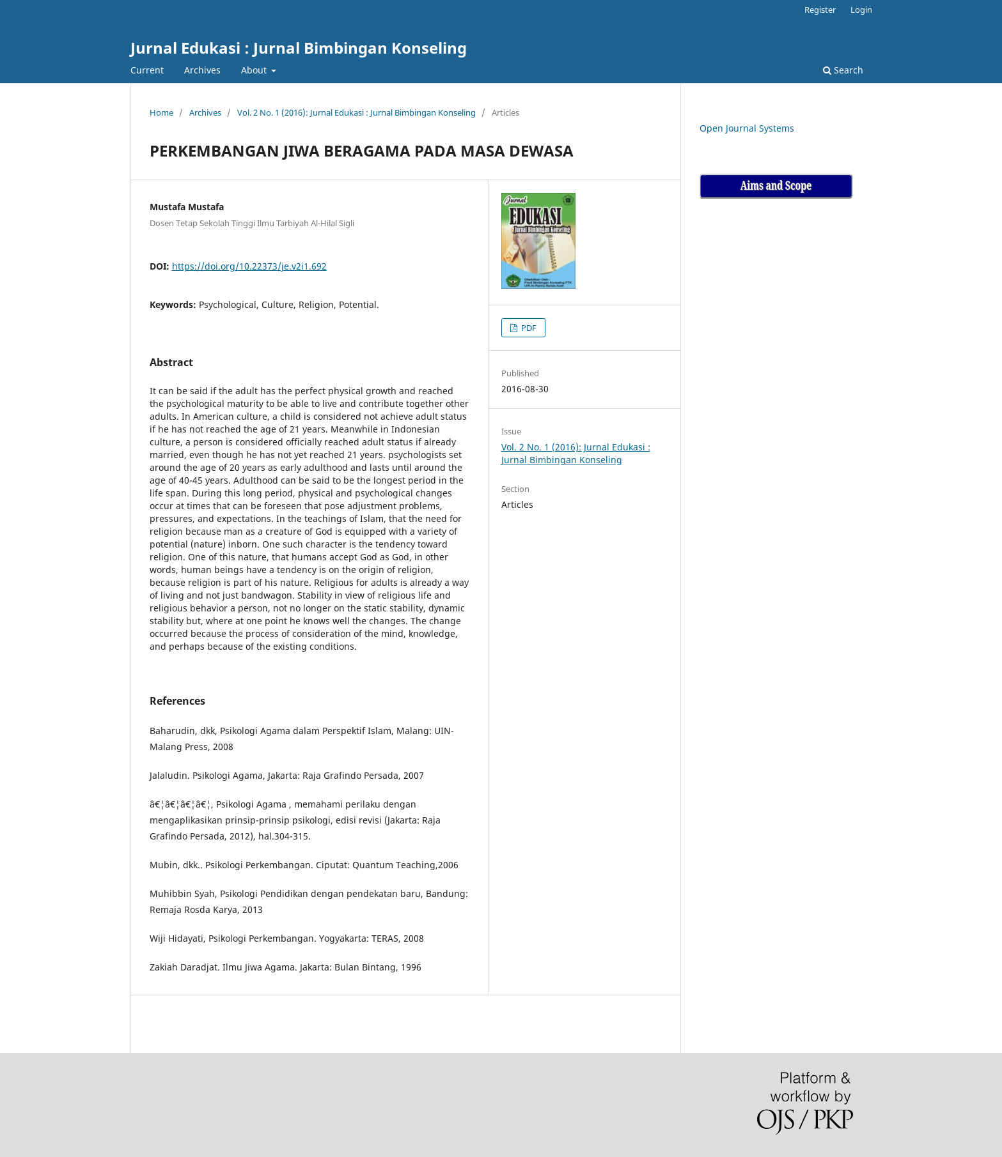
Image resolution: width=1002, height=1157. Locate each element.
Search (843, 70)
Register (820, 9)
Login (861, 9)
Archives (202, 70)
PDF (527, 327)
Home (161, 112)
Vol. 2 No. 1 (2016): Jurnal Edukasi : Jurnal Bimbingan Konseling (356, 112)
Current (147, 70)
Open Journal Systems (747, 128)
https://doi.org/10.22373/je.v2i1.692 (249, 266)
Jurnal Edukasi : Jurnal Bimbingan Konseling (298, 47)
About (255, 70)
